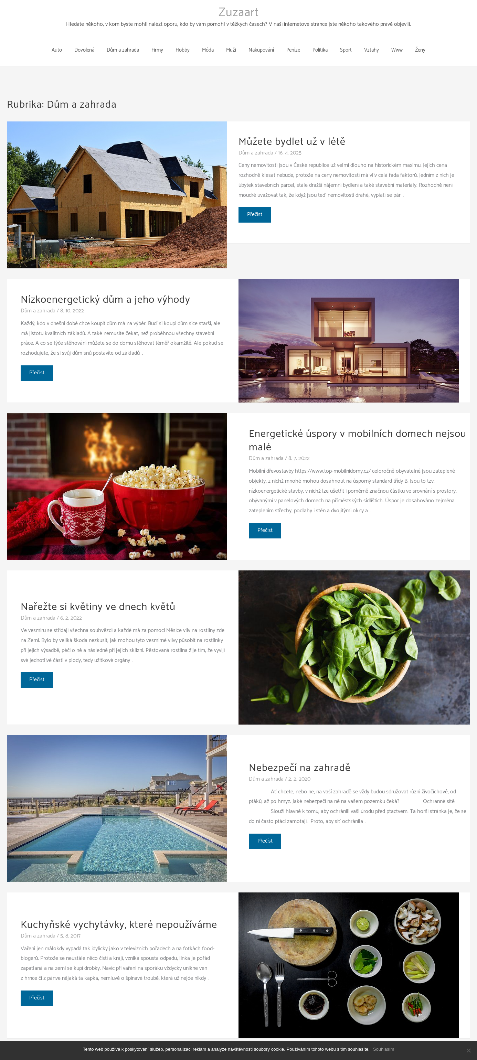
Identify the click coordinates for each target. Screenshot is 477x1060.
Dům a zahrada (255, 142)
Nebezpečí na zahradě (300, 757)
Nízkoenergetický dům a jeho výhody (105, 288)
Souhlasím (383, 1049)
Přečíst (255, 205)
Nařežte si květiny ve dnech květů (98, 596)
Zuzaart (239, 13)
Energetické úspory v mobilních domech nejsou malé (357, 430)
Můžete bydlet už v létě (292, 130)
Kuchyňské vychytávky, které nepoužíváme (119, 914)
